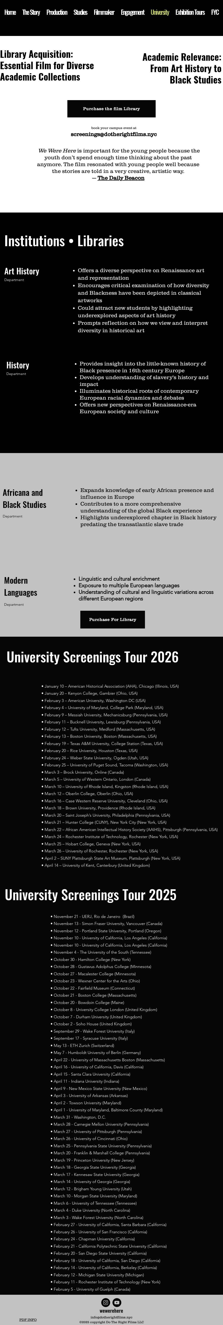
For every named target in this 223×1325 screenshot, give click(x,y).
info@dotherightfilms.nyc (111, 1317)
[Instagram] (105, 1302)
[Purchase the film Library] (111, 108)
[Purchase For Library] (112, 619)
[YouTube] (116, 1302)
